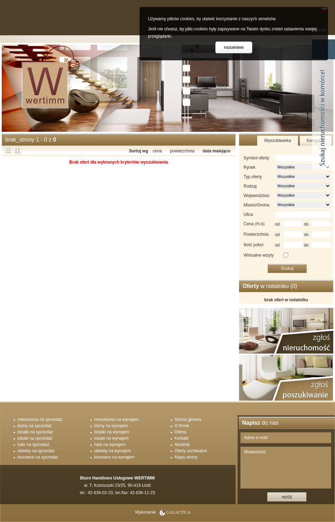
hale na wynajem (110, 444)
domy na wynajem (111, 425)
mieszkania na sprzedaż (39, 419)
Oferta (180, 432)
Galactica (178, 512)
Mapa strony (186, 457)
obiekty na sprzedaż (36, 450)
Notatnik (182, 444)
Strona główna (187, 419)
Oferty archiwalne (190, 450)
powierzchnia (182, 151)
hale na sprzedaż (33, 444)
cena (157, 151)
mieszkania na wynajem (116, 419)
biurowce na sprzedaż (37, 457)
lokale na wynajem (111, 438)
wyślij (287, 496)
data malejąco (216, 151)
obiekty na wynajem (112, 450)
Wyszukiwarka (277, 140)
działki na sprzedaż (35, 432)
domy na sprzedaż (34, 425)
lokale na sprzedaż (34, 438)
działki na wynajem (111, 432)
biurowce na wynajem (114, 457)
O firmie (181, 425)
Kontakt (181, 438)
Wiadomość (285, 468)
